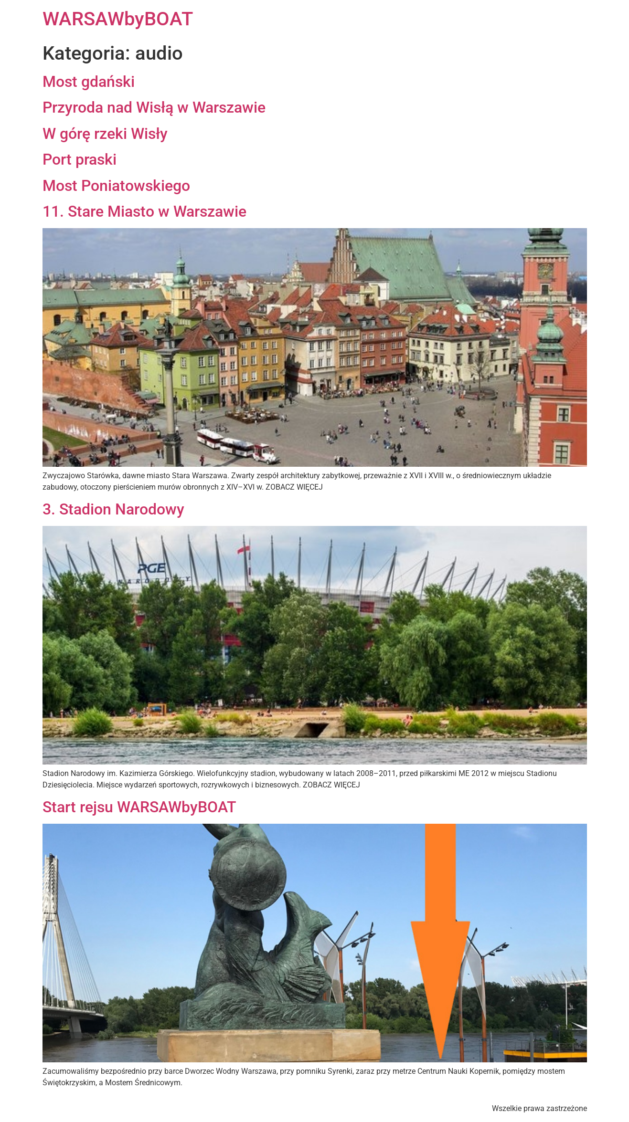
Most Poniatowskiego (116, 186)
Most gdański (89, 82)
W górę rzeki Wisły (105, 134)
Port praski (80, 159)
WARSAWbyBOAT (118, 19)
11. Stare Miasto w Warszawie (144, 211)
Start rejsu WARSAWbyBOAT (139, 807)
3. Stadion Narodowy (113, 509)
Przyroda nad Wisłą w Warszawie (154, 107)
